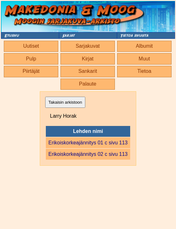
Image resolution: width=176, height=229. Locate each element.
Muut (144, 58)
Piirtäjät (31, 71)
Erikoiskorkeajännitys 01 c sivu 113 (88, 142)
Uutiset (31, 46)
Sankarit (87, 71)
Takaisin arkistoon (65, 102)
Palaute (87, 84)
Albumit (144, 46)
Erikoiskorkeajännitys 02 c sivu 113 (88, 154)
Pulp (31, 58)
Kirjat (87, 58)
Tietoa (144, 71)
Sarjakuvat (88, 46)
